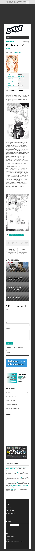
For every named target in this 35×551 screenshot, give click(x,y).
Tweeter (13, 243)
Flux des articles (10, 512)
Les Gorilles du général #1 (16, 474)
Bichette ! (8, 394)
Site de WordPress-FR (10, 515)
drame (14, 234)
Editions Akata (21, 81)
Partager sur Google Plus (17, 243)
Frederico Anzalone (17, 52)
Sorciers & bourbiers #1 (11, 402)
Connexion (8, 511)
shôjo (18, 234)
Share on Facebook (8, 243)
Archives (8, 527)
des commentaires (11, 513)
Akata (10, 234)
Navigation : (27, 2)
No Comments (25, 41)
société (22, 234)
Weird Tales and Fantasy (11, 406)
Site (7, 322)
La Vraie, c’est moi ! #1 (11, 398)
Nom (7, 309)
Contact (8, 541)
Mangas (12, 41)
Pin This (22, 243)
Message (8, 328)
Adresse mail (9, 316)
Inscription (8, 509)
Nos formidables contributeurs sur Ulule (14, 543)
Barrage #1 (12, 491)
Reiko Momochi (21, 76)
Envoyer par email (26, 243)
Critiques (8, 41)
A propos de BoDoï (10, 538)
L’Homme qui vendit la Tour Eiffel (13, 410)
